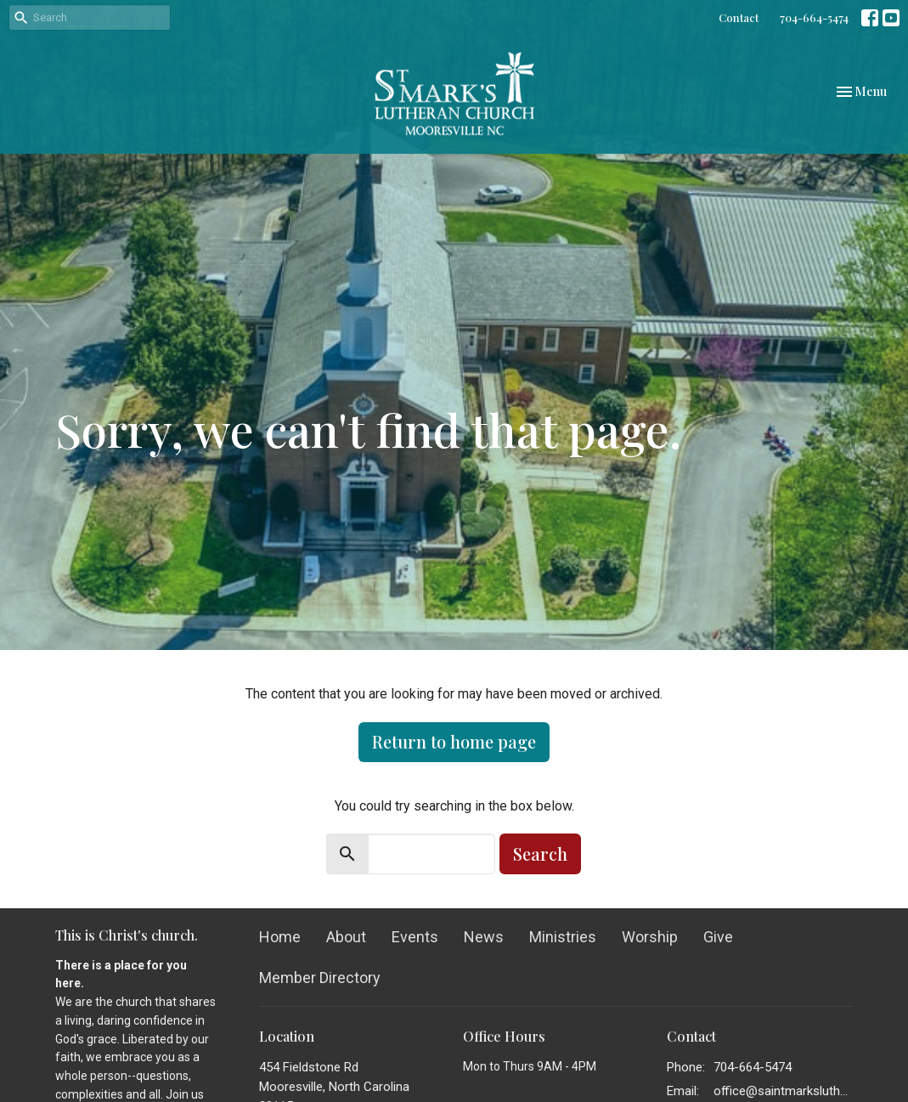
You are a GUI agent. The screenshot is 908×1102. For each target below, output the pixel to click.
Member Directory (320, 977)
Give (718, 937)
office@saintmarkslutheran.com (783, 1091)
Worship (650, 937)
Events (415, 937)
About (346, 937)
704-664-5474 (814, 17)
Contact (739, 17)
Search (540, 853)
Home (280, 937)
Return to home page (454, 741)
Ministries (562, 937)
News (484, 937)
